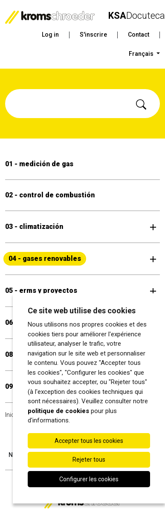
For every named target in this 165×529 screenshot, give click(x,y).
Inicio (12, 414)
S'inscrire (93, 34)
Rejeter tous (88, 459)
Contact (138, 34)
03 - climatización (34, 227)
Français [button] (142, 53)
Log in (50, 34)
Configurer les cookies (89, 479)
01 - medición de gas (39, 164)
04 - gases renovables (45, 258)
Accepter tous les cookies (89, 440)
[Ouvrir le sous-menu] (153, 226)
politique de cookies (58, 411)
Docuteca (136, 15)
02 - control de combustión (50, 195)
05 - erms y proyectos (41, 290)
